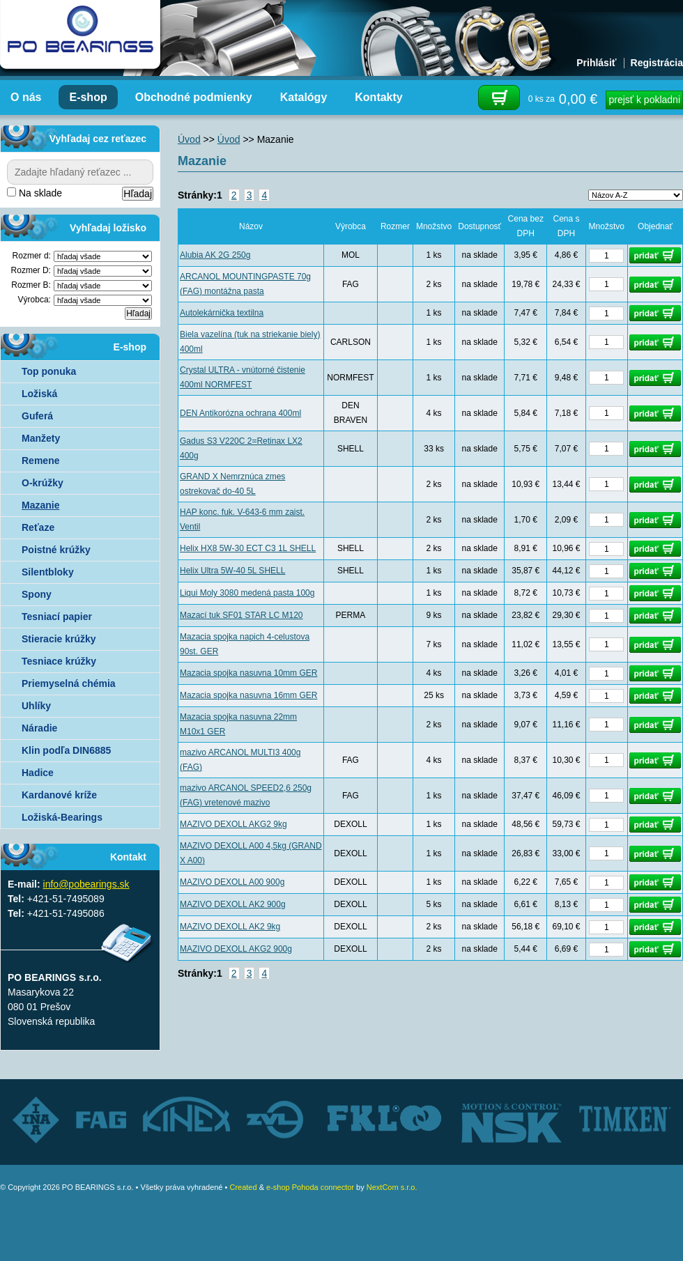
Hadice (38, 772)
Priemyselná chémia (69, 683)
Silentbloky (48, 572)
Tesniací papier (57, 616)
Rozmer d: (32, 256)
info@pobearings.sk (86, 884)
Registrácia (657, 62)
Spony (37, 594)
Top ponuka (49, 371)
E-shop (88, 97)
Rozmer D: (31, 270)
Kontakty (378, 97)
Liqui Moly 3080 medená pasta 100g (247, 593)
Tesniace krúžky (59, 661)
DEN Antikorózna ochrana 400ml (240, 413)
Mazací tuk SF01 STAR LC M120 (241, 615)
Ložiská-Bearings (62, 817)
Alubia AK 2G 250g (215, 255)
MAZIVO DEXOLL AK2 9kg (230, 926)
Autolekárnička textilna (221, 313)
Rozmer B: (31, 285)
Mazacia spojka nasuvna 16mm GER (248, 695)
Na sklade (34, 193)
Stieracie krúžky (59, 638)
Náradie (39, 728)
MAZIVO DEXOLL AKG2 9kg (233, 824)
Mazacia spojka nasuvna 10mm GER (248, 673)
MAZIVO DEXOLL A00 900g (232, 882)
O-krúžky (42, 482)
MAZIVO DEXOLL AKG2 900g (236, 949)
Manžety (41, 438)
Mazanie (40, 505)
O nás (25, 97)
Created (242, 1187)
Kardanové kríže (59, 794)
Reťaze (38, 527)
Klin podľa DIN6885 (66, 750)
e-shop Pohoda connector (310, 1187)
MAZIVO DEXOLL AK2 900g (233, 904)
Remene (40, 460)
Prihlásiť (596, 62)
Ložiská (39, 393)
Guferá (37, 415)
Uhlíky (36, 705)
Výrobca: (34, 299)
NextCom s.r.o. (392, 1187)
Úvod (189, 139)
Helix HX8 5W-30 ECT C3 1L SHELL (248, 548)
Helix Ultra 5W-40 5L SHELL (232, 570)
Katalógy (304, 97)
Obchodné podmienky (193, 97)
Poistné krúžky (56, 549)
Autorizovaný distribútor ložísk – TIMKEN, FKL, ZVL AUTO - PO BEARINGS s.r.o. (80, 35)
